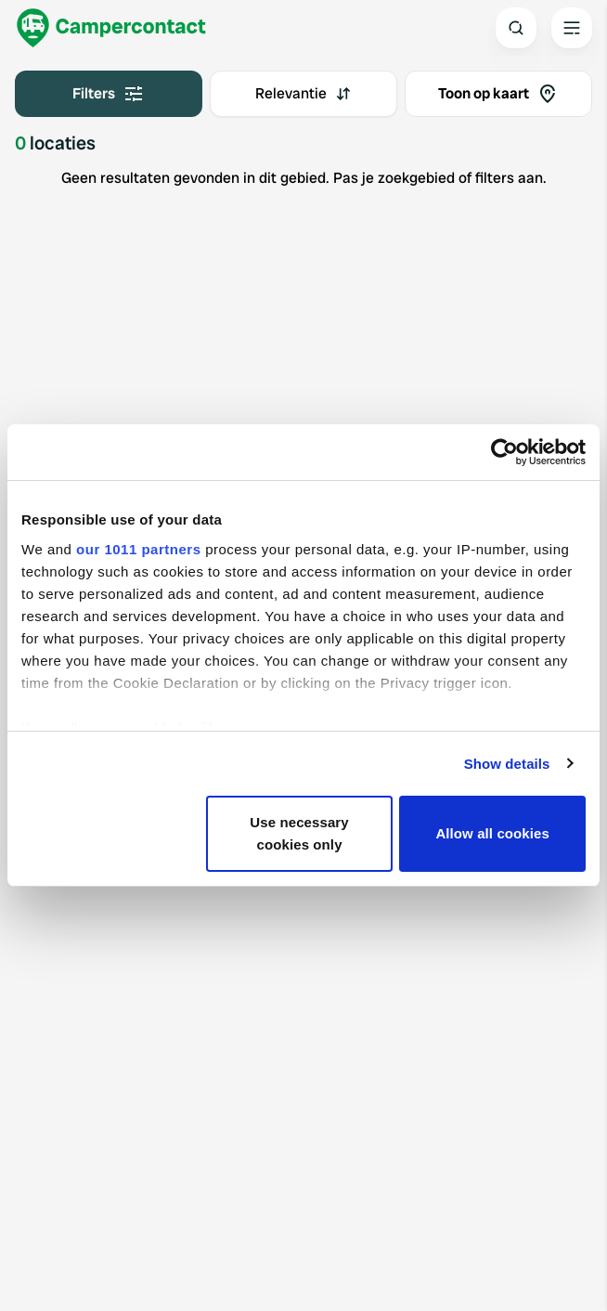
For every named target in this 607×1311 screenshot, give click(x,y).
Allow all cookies (492, 833)
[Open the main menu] (571, 27)
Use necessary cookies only (299, 833)
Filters (108, 94)
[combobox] (303, 94)
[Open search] (516, 27)
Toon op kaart (498, 94)
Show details (507, 764)
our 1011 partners (138, 549)
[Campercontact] (111, 27)
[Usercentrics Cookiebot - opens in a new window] (504, 452)
